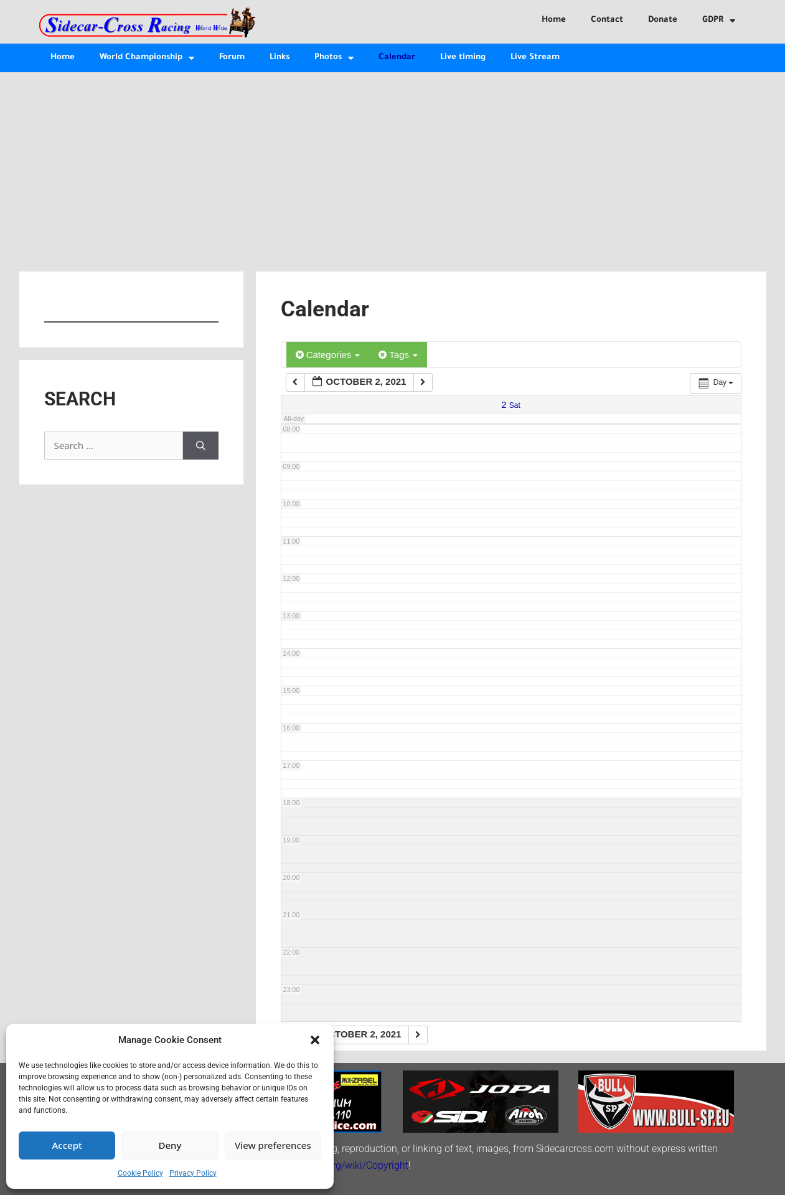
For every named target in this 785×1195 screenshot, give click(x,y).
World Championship (147, 58)
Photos (334, 58)
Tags (398, 354)
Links (279, 57)
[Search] (201, 446)
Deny (170, 1145)
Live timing (463, 57)
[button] (315, 1040)
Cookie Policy (140, 1173)
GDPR (718, 21)
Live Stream (535, 57)
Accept (67, 1145)
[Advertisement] (392, 165)
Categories (328, 354)
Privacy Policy (193, 1173)
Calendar (396, 57)
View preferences (273, 1145)
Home (554, 20)
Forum (232, 57)
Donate (662, 20)
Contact (607, 20)
